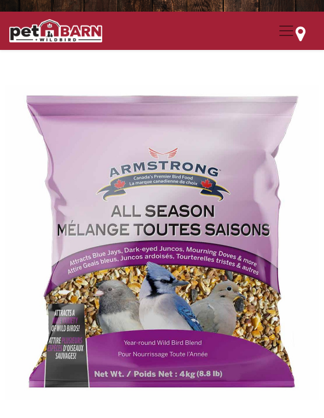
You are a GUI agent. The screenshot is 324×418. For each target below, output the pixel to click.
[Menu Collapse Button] (286, 30)
